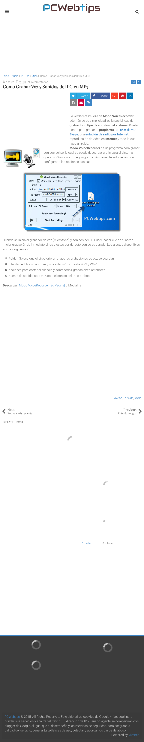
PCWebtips (12, 716)
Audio (118, 398)
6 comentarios (39, 82)
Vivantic (133, 735)
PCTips (128, 398)
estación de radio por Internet (107, 134)
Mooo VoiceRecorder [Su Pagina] (42, 285)
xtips (138, 398)
